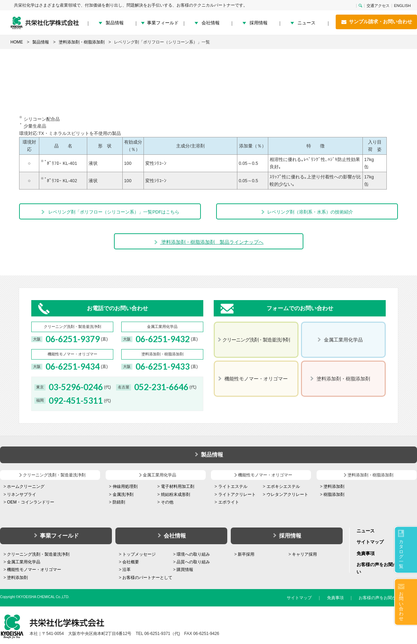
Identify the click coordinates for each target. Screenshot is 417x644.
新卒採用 (246, 554)
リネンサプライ (21, 494)
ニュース (306, 22)
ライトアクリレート (237, 494)
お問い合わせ (401, 606)
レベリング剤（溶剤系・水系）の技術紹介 (307, 212)
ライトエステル (232, 486)
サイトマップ (370, 542)
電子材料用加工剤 (177, 486)
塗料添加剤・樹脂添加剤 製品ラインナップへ (209, 242)
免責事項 (366, 553)
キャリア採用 (304, 554)
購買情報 (185, 569)
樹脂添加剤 (334, 494)
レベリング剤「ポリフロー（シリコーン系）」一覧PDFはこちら (110, 212)
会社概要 (130, 562)
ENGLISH (402, 6)
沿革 (126, 569)
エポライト (228, 502)
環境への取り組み (193, 554)
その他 (167, 502)
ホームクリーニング (25, 486)
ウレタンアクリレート (287, 494)
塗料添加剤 (334, 486)
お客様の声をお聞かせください (388, 597)
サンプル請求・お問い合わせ (376, 22)
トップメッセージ (139, 554)
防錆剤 (119, 502)
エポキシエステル (283, 486)
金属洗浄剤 (123, 494)
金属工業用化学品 (23, 562)
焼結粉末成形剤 (175, 494)
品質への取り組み (193, 562)
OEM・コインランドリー (30, 502)
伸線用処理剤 (125, 486)
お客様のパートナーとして (147, 577)
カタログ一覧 (401, 554)
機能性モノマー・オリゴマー (34, 569)
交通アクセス (378, 6)
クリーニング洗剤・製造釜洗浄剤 (38, 554)
